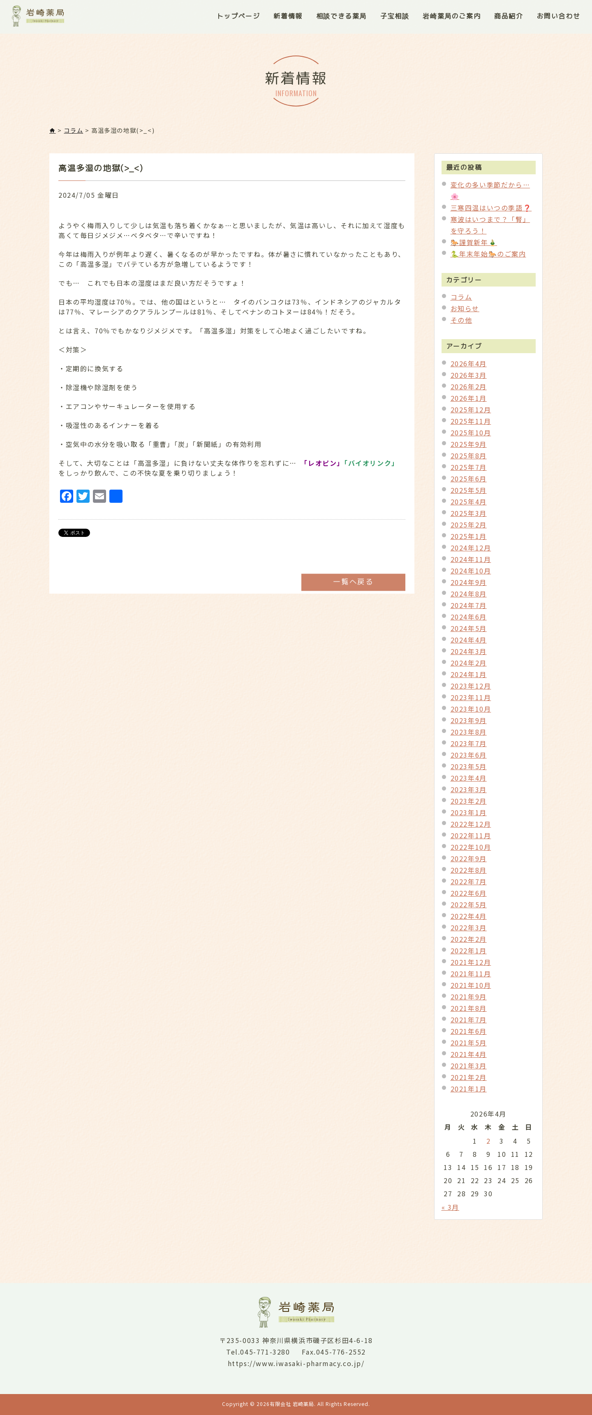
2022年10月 (471, 850)
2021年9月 (469, 1000)
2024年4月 (469, 643)
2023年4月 (469, 781)
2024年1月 (469, 677)
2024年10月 (471, 574)
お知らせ (465, 312)
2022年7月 (469, 885)
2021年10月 (471, 988)
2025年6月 (469, 482)
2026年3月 (469, 378)
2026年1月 (469, 401)
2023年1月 (469, 816)
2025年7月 (469, 470)
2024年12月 (471, 551)
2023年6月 (469, 758)
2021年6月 (469, 1034)
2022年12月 (471, 827)
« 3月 (450, 1210)
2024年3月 (469, 654)
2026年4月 (469, 367)
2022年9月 (469, 862)
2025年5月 (469, 493)
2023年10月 (471, 712)
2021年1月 (469, 1092)
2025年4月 (469, 505)
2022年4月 (469, 919)
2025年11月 (471, 424)
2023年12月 (471, 689)
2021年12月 (471, 965)
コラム (461, 300)
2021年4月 (469, 1057)
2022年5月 (469, 908)
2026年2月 (469, 390)
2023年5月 (469, 770)
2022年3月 (469, 931)
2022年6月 (469, 896)
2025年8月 (469, 459)
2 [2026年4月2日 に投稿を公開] (488, 1144)
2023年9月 (469, 723)
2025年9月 (469, 447)
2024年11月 (471, 562)
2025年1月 (469, 539)
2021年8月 (469, 1011)
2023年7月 (469, 746)
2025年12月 (471, 413)
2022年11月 (471, 839)
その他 (461, 323)
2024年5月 (469, 631)
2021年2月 (469, 1080)
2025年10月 (471, 436)
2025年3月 (469, 516)
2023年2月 (469, 804)
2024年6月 (469, 620)
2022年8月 (469, 873)
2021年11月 (471, 977)
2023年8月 (469, 735)
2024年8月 (469, 597)
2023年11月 (471, 700)
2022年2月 (469, 942)
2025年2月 (469, 528)
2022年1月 (469, 954)
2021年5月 (469, 1046)
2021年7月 (469, 1023)
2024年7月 (469, 608)
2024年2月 (469, 666)
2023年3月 (469, 793)
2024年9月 (469, 585)
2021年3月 (469, 1069)
